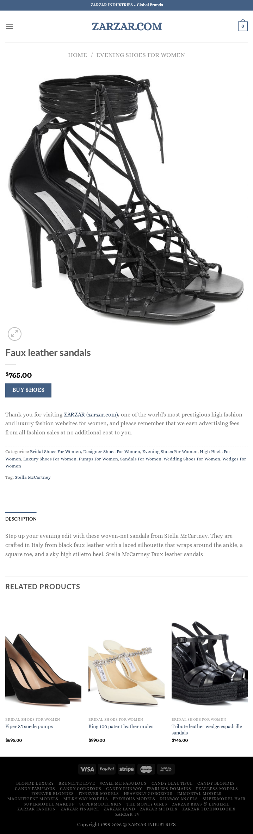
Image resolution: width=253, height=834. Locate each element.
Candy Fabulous (35, 788)
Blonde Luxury (35, 783)
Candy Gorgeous (80, 788)
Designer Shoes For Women (111, 451)
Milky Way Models (85, 798)
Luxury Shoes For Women (49, 458)
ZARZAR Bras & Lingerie (200, 804)
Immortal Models (199, 793)
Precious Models (134, 798)
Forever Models (99, 793)
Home (77, 54)
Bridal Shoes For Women (55, 451)
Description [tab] (21, 519)
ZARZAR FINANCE (80, 809)
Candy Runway (124, 788)
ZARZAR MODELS (159, 809)
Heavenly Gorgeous (148, 793)
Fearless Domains (169, 788)
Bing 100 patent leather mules (120, 726)
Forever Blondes (52, 793)
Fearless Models (217, 788)
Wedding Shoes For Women (191, 458)
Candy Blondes (216, 783)
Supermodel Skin (100, 804)
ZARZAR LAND (119, 809)
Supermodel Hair (224, 798)
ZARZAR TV (127, 814)
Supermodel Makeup (49, 804)
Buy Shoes (28, 390)
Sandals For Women (140, 458)
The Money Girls (146, 804)
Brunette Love (76, 783)
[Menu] (9, 26)
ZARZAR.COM (127, 26)
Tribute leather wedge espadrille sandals (207, 730)
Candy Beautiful (172, 783)
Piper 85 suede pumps (29, 726)
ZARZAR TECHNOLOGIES (209, 809)
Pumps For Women (98, 458)
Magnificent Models (32, 798)
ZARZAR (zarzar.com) (91, 414)
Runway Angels (179, 798)
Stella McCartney (33, 477)
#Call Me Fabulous (123, 783)
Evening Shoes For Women (140, 54)
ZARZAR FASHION (36, 809)
